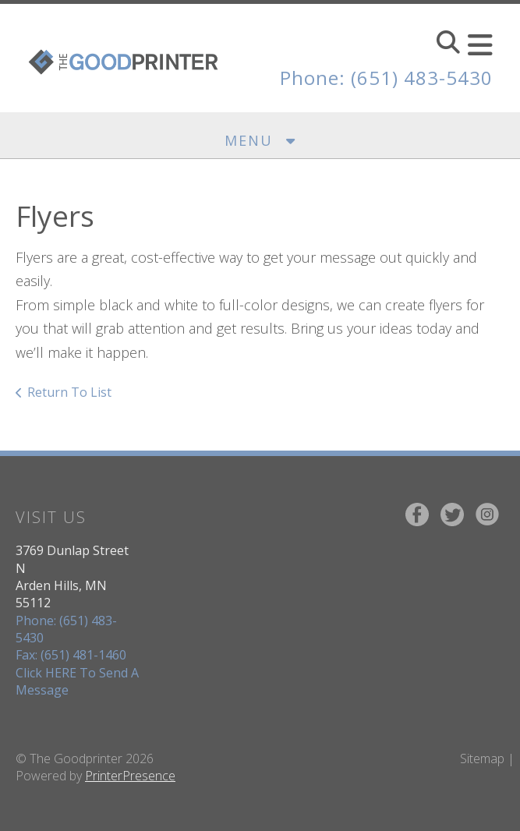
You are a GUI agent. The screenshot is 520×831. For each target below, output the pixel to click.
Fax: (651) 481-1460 (71, 654)
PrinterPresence (130, 775)
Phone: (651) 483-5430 (386, 77)
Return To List (69, 392)
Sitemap (482, 758)
